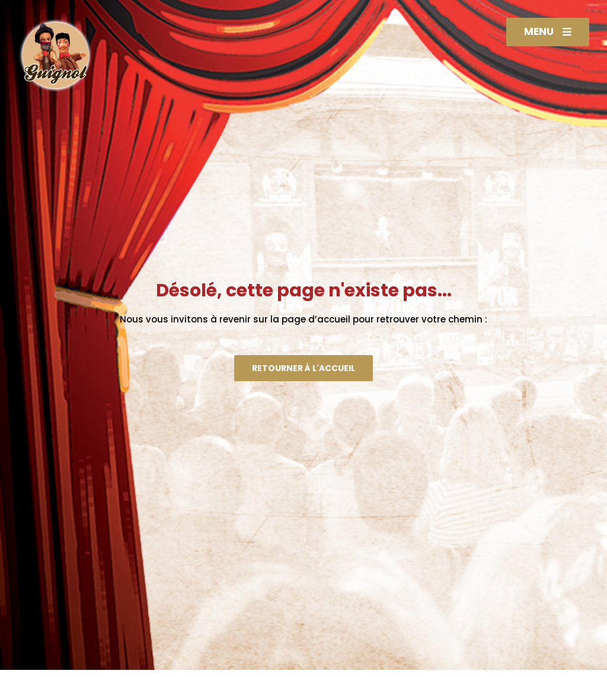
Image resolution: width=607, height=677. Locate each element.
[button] (547, 32)
